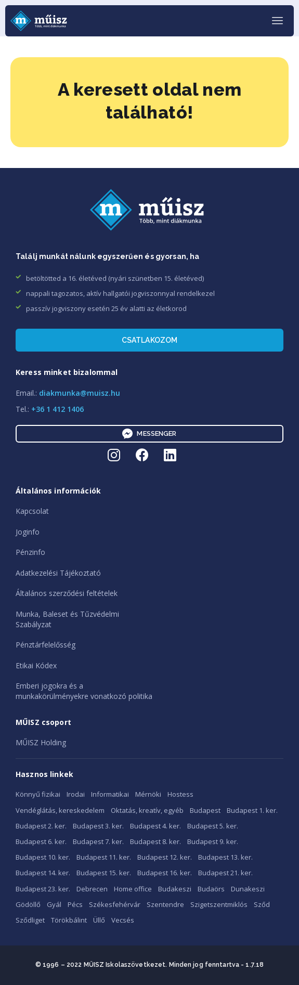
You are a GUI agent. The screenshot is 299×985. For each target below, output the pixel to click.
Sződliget (30, 920)
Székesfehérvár (114, 904)
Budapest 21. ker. (225, 872)
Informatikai (110, 794)
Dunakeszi (248, 888)
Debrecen (92, 888)
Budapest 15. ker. (103, 872)
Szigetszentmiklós (219, 904)
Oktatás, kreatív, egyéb (147, 810)
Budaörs (211, 888)
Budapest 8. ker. (155, 841)
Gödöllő (28, 904)
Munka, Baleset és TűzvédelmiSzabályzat (67, 619)
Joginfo (28, 532)
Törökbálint (69, 920)
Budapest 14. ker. (43, 872)
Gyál (54, 904)
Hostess (180, 794)
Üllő (99, 920)
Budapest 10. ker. (43, 857)
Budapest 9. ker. (212, 841)
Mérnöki (148, 794)
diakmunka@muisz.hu (79, 393)
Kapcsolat (32, 511)
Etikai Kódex (36, 665)
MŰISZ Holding (41, 742)
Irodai (76, 794)
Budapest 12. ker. (164, 857)
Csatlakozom (150, 340)
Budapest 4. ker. (155, 826)
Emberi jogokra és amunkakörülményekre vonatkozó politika (84, 691)
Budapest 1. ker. (252, 810)
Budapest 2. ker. (41, 826)
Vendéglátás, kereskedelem (60, 810)
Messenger (149, 434)
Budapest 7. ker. (98, 841)
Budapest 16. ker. (164, 872)
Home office (133, 888)
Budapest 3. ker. (98, 826)
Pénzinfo (30, 552)
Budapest (205, 810)
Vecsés (122, 920)
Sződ (262, 904)
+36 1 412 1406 (57, 409)
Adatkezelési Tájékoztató (58, 573)
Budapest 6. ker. (41, 841)
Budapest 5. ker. (212, 826)
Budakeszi (174, 888)
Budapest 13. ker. (225, 857)
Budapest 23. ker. (43, 888)
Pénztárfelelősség (45, 645)
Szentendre (165, 904)
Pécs (75, 904)
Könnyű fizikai (38, 794)
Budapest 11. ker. (103, 857)
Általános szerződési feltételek (67, 593)
